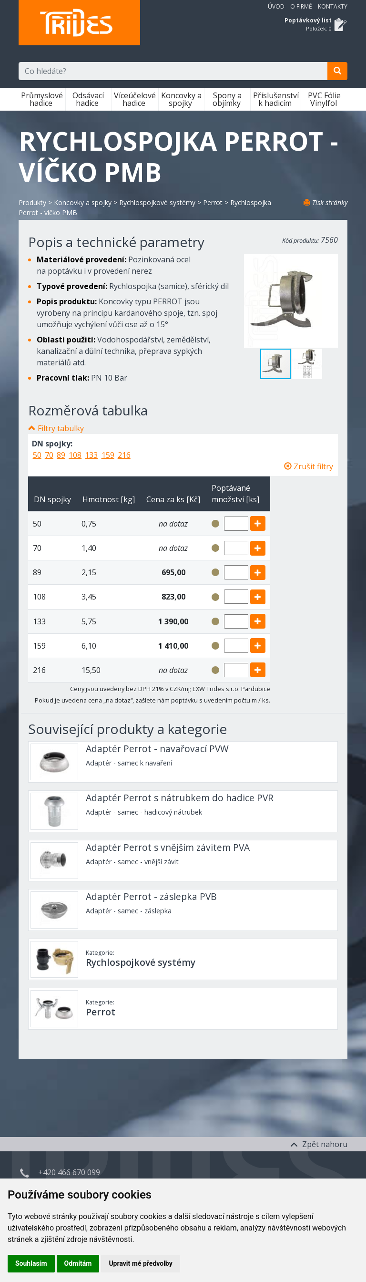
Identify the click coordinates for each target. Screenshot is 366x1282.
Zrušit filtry (308, 466)
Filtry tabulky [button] (61, 428)
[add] (257, 523)
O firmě (301, 6)
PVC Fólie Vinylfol (324, 99)
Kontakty (332, 6)
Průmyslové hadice (42, 99)
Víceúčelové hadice (135, 99)
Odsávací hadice (88, 99)
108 (75, 455)
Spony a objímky (228, 99)
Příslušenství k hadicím (276, 99)
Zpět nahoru (318, 1144)
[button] (307, 364)
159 (108, 455)
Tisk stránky (325, 202)
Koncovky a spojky (181, 99)
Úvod (276, 6)
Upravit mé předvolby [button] (140, 1263)
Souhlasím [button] (31, 1263)
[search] (337, 71)
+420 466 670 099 (69, 1172)
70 (49, 455)
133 (91, 455)
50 (37, 455)
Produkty (32, 202)
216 (124, 455)
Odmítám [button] (78, 1263)
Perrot (213, 202)
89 (61, 455)
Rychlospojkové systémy (157, 202)
